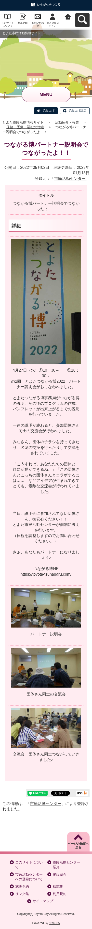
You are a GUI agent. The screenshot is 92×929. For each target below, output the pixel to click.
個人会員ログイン (53, 24)
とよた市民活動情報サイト (23, 122)
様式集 (58, 886)
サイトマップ (43, 901)
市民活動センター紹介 (66, 864)
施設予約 (22, 886)
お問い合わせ (38, 24)
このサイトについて (7, 24)
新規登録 (22, 22)
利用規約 (59, 894)
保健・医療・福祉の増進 (25, 127)
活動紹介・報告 (67, 122)
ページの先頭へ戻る (78, 846)
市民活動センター (70, 178)
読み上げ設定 (77, 110)
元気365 (54, 923)
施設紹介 (59, 874)
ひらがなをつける (49, 4)
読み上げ (48, 110)
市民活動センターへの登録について (29, 876)
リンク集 (22, 894)
